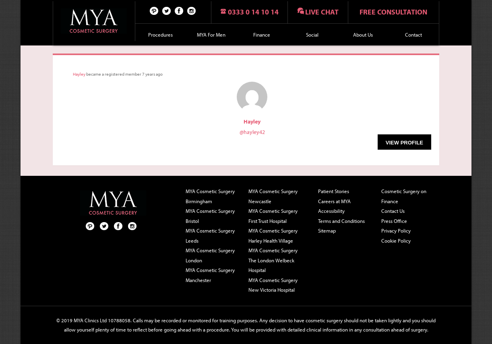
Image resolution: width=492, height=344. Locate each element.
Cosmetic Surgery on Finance (403, 196)
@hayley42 (252, 132)
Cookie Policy (396, 240)
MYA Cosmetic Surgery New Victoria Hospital (273, 285)
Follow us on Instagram (191, 10)
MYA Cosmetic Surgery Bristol (210, 216)
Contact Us (393, 211)
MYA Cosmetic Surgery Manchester (210, 275)
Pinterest (154, 10)
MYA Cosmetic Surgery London (210, 255)
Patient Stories (333, 191)
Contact (413, 34)
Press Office (394, 221)
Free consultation (393, 11)
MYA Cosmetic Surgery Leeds (210, 235)
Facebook (179, 10)
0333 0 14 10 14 (253, 11)
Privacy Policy (396, 230)
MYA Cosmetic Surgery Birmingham (210, 196)
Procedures (160, 34)
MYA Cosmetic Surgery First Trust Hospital (273, 216)
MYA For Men (211, 34)
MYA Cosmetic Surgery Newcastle (273, 196)
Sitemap (327, 230)
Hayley (79, 74)
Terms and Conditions (341, 221)
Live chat (322, 11)
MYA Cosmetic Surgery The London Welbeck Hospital (273, 260)
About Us (363, 34)
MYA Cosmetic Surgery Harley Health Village (273, 235)
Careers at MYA (334, 201)
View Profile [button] (404, 143)
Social (312, 34)
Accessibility (331, 211)
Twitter (166, 10)
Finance (261, 34)
